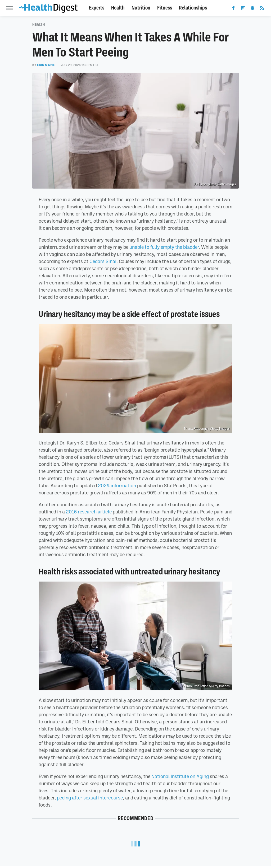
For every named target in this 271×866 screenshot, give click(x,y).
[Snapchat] (252, 9)
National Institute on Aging (180, 776)
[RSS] (262, 9)
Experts (96, 8)
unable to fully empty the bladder (164, 247)
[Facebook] (233, 9)
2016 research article (89, 511)
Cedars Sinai (102, 261)
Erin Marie (46, 65)
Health (118, 8)
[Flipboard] (243, 9)
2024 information (117, 485)
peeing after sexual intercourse (90, 798)
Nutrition (141, 8)
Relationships (193, 8)
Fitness (164, 8)
